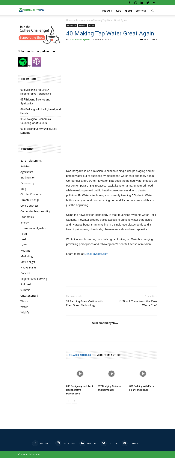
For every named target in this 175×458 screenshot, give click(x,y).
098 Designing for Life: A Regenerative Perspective (79, 390)
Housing (25, 250)
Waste (24, 301)
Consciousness (29, 205)
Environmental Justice (33, 228)
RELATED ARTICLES (80, 355)
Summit (25, 290)
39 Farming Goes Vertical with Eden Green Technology (84, 303)
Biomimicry (27, 183)
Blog (118, 10)
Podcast (107, 10)
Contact (141, 10)
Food (23, 233)
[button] (152, 11)
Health (24, 239)
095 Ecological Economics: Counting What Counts (35, 121)
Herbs (24, 245)
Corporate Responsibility (35, 211)
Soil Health (26, 284)
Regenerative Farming (33, 278)
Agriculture (26, 172)
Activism (25, 166)
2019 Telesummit (31, 160)
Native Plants (28, 267)
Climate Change (30, 200)
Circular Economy (31, 194)
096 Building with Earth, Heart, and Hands (40, 111)
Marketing (26, 256)
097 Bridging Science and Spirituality (35, 101)
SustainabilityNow (80, 39)
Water (91, 25)
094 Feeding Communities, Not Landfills (38, 130)
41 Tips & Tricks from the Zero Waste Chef (138, 303)
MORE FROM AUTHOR (108, 355)
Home (69, 20)
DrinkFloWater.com (96, 253)
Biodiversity (27, 177)
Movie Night (27, 262)
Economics (82, 20)
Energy (24, 222)
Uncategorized (29, 295)
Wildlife (24, 312)
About (128, 10)
